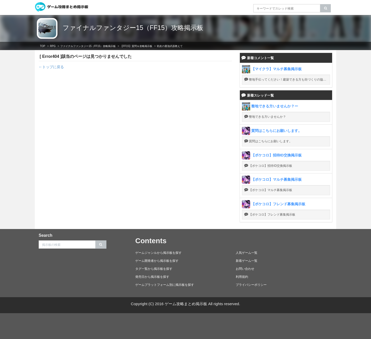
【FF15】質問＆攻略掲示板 (136, 46)
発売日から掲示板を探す (152, 277)
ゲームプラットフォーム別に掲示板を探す (164, 285)
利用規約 (242, 277)
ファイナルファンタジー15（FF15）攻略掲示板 (133, 27)
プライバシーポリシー (251, 285)
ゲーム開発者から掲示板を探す (157, 261)
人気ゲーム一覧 (246, 253)
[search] (325, 8)
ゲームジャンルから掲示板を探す (158, 253)
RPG (53, 46)
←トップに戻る (51, 67)
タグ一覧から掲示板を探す (153, 269)
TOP (42, 46)
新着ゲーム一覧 (246, 261)
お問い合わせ (245, 269)
